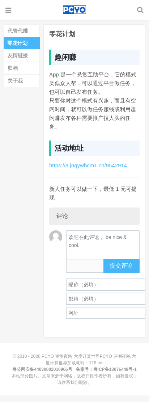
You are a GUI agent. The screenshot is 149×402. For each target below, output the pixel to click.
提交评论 (121, 266)
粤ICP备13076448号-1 (115, 369)
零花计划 (17, 43)
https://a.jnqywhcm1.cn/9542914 (88, 165)
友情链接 (18, 55)
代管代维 (18, 31)
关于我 (15, 81)
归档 (13, 68)
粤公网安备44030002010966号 (42, 369)
